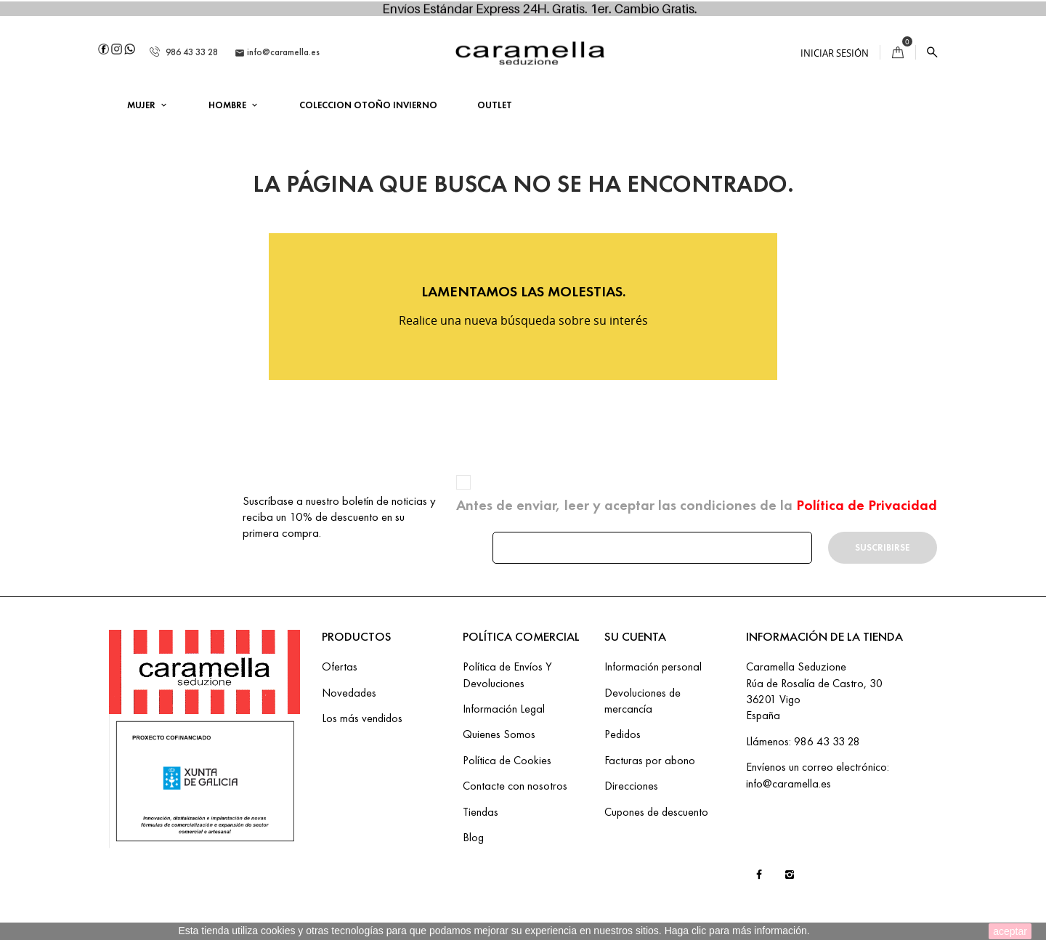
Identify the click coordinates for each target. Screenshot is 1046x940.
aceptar (1010, 931)
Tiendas (480, 812)
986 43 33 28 (184, 52)
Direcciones (631, 786)
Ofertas (339, 666)
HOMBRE (228, 105)
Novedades (349, 693)
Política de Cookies (507, 760)
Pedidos (622, 734)
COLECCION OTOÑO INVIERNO (368, 105)
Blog (473, 837)
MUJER (142, 105)
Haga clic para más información (736, 930)
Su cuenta (635, 636)
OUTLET (494, 105)
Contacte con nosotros (515, 786)
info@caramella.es (277, 52)
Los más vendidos (362, 718)
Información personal (653, 666)
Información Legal (504, 709)
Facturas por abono (649, 760)
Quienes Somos (499, 734)
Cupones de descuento (656, 812)
